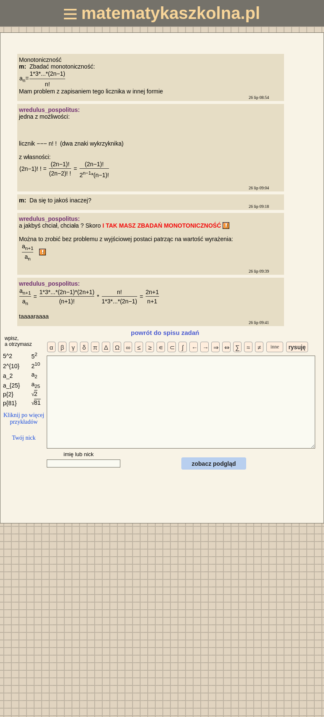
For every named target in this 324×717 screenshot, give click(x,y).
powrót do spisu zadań (165, 332)
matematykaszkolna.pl (162, 13)
